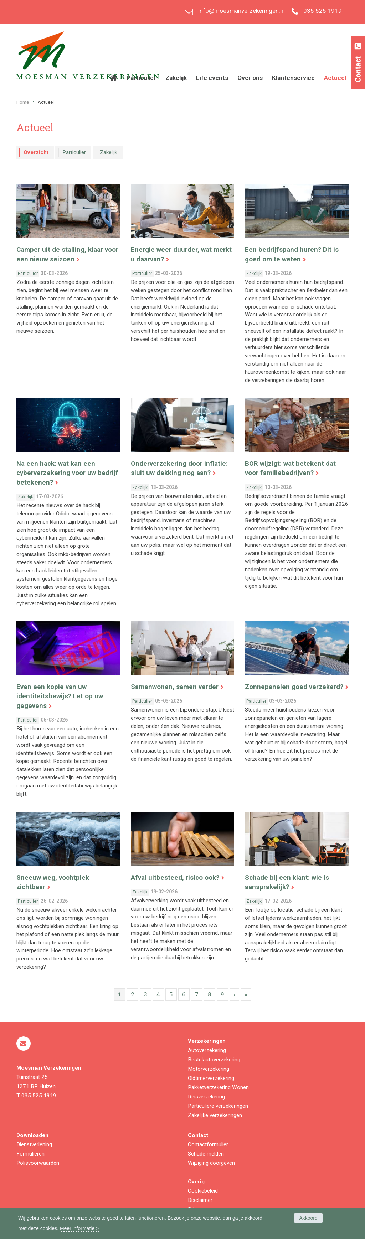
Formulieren (30, 1154)
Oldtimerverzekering (211, 1078)
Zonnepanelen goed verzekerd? (294, 687)
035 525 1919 (322, 10)
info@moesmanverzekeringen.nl (241, 10)
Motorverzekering (208, 1069)
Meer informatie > (79, 1228)
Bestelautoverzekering (214, 1059)
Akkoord (308, 1218)
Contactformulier (208, 1144)
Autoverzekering (207, 1050)
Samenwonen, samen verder (175, 687)
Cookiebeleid (203, 1191)
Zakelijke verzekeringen (215, 1115)
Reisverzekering (206, 1096)
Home (22, 102)
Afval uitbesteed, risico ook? (175, 878)
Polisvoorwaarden (37, 1163)
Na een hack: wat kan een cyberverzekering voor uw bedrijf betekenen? (67, 473)
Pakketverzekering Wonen (218, 1087)
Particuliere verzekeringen (218, 1106)
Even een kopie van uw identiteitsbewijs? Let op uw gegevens (59, 696)
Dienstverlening (34, 1144)
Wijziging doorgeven (211, 1163)
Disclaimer (200, 1200)
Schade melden (206, 1154)
